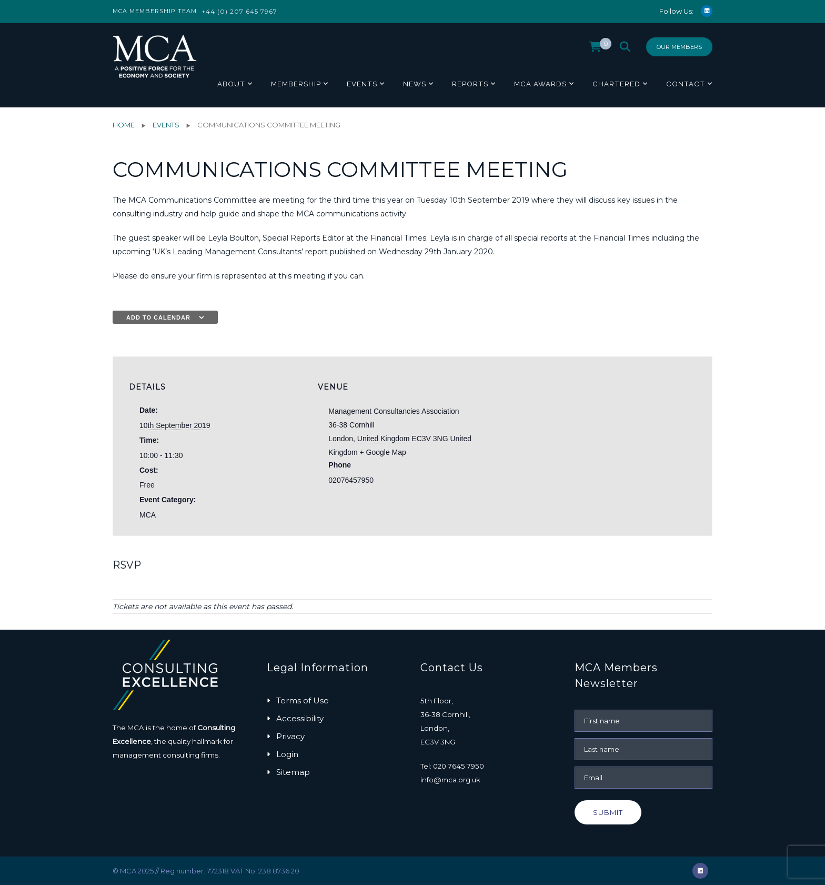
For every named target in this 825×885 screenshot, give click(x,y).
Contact (685, 83)
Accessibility (300, 718)
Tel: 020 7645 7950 (452, 766)
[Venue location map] (562, 429)
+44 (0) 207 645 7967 (239, 11)
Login (287, 754)
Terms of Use (302, 700)
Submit (608, 812)
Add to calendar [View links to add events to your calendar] (158, 317)
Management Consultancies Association (393, 411)
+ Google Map (382, 452)
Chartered (616, 83)
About (231, 83)
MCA (147, 515)
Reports (470, 83)
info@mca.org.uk (450, 779)
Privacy (290, 736)
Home (124, 125)
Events (362, 83)
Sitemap (293, 772)
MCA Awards (540, 83)
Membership (296, 83)
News (414, 83)
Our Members (679, 47)
